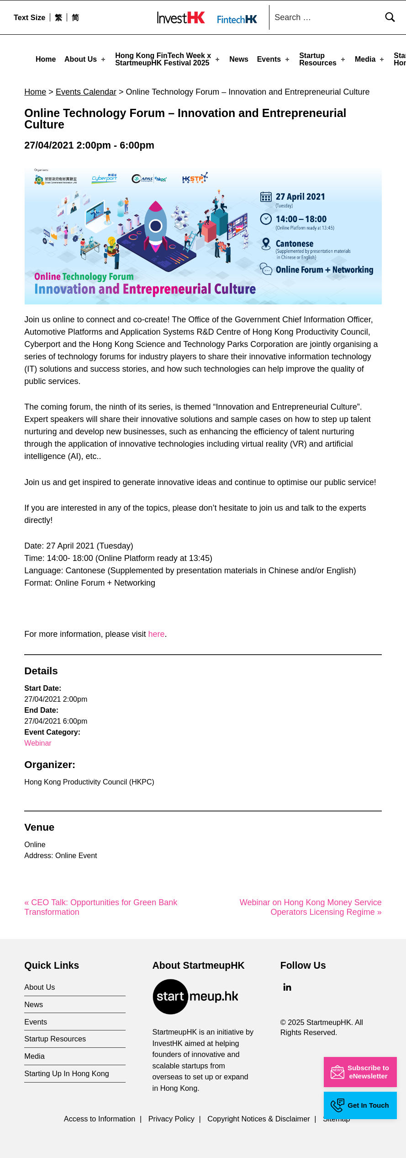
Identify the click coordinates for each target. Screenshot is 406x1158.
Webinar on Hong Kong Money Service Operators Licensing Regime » (311, 904)
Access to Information (100, 1115)
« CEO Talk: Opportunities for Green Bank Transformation (100, 904)
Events (274, 59)
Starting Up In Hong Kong (66, 1071)
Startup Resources (323, 59)
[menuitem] (58, 17)
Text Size (29, 17)
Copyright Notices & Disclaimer (258, 1115)
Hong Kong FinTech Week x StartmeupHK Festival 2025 (168, 59)
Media (370, 59)
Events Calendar (86, 88)
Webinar (37, 740)
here (156, 631)
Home (46, 59)
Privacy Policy (171, 1115)
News (238, 59)
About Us (85, 59)
